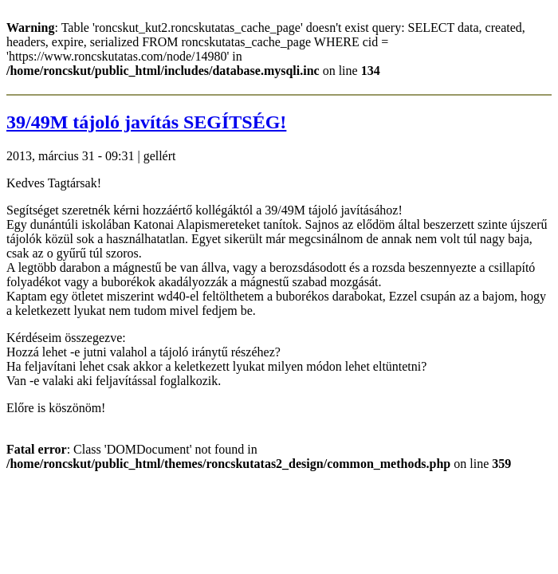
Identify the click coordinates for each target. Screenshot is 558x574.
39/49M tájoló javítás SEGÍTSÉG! (146, 122)
